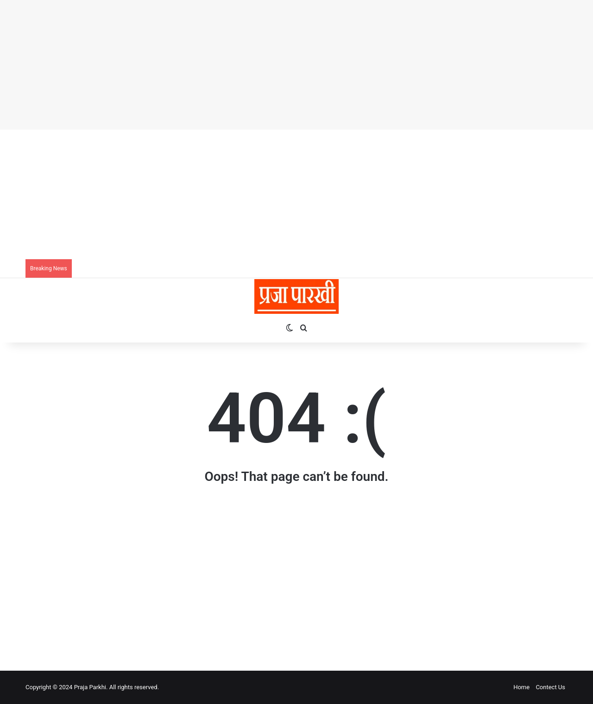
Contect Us (550, 687)
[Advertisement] (278, 65)
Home (521, 687)
